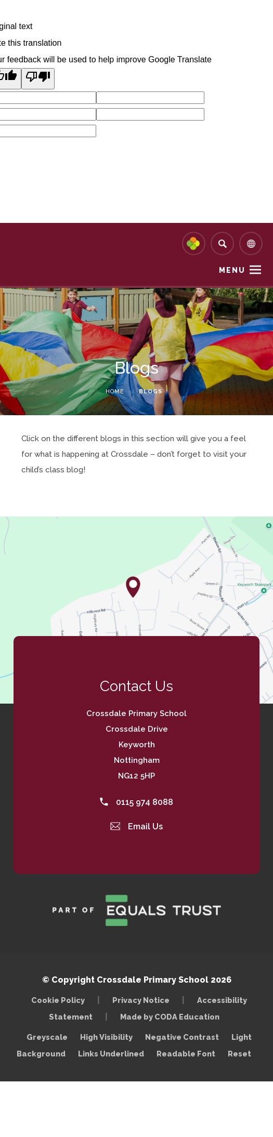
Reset (239, 1053)
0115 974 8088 (136, 802)
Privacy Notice (141, 1000)
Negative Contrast (182, 1037)
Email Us (136, 826)
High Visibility (106, 1037)
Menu (232, 270)
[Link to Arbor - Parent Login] (193, 243)
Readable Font (186, 1053)
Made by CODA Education (172, 1016)
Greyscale (47, 1037)
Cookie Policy (58, 1000)
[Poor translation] (38, 78)
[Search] (222, 243)
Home (115, 391)
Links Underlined (111, 1053)
